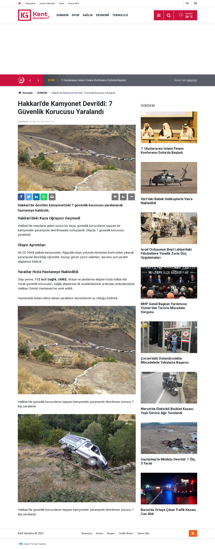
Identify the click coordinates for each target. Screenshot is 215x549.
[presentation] (30, 80)
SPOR (75, 15)
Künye (99, 533)
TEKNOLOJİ (120, 15)
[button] (115, 196)
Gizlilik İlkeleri (126, 533)
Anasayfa (86, 533)
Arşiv (61, 3)
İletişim (111, 533)
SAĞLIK (88, 15)
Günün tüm (185, 80)
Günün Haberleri (47, 3)
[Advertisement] (107, 49)
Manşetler (30, 3)
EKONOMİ (102, 15)
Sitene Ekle (73, 3)
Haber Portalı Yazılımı (35, 544)
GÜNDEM (62, 15)
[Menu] (159, 15)
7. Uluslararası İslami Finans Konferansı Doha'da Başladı (93, 80)
